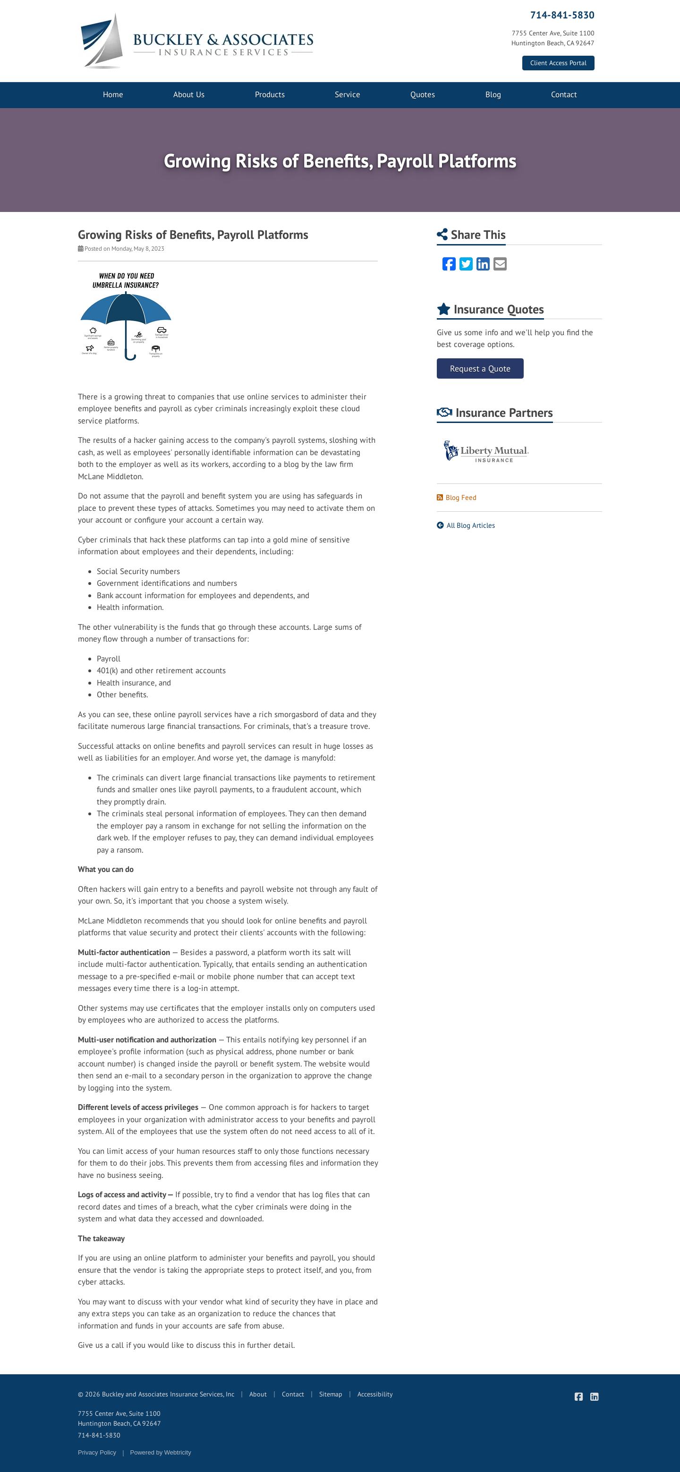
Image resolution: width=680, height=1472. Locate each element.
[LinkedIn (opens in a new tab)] (483, 264)
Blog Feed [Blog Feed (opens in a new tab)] (456, 497)
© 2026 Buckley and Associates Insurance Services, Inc (156, 1394)
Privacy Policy (97, 1452)
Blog (493, 94)
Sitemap (330, 1394)
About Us (188, 94)
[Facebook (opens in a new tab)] (449, 264)
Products (270, 94)
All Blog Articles (466, 525)
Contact (564, 94)
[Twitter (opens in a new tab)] (466, 264)
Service (347, 94)
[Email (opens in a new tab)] (500, 264)
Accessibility (375, 1394)
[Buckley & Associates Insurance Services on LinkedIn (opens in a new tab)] (594, 1396)
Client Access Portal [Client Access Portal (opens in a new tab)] (558, 63)
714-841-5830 (562, 14)
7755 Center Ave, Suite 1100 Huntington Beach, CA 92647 (119, 1418)
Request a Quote (480, 368)
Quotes (422, 94)
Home (113, 94)
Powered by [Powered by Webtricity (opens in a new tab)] (160, 1452)
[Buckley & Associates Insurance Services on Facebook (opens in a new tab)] (578, 1396)
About (258, 1394)
